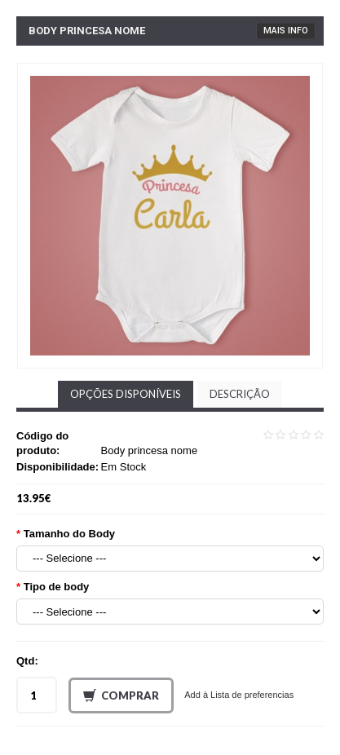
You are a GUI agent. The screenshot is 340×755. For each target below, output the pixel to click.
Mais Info (285, 30)
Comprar (121, 696)
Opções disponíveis (125, 393)
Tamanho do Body (69, 534)
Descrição (240, 393)
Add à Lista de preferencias (239, 695)
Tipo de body (57, 587)
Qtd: (27, 661)
